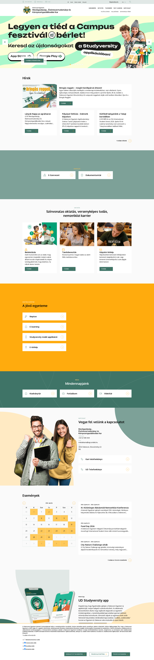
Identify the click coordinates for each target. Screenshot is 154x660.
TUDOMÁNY (108, 8)
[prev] (24, 503)
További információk (28, 637)
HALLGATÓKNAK (114, 11)
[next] (74, 503)
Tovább (63, 103)
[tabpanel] (77, 42)
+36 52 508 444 (28, 1)
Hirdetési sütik (30, 651)
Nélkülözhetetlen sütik (33, 641)
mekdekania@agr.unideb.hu (88, 442)
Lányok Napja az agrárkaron (38, 114)
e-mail (49, 1)
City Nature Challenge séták (94, 544)
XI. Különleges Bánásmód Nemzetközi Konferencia (105, 507)
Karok (71, 2)
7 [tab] (80, 64)
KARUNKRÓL (92, 8)
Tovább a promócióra (33, 60)
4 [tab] (75, 64)
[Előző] (5, 42)
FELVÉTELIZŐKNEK (105, 11)
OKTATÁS (100, 8)
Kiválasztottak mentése (74, 656)
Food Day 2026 (87, 526)
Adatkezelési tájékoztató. (111, 633)
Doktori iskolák (77, 2)
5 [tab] (77, 64)
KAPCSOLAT (127, 8)
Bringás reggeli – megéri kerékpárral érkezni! (80, 88)
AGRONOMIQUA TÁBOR (125, 11)
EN (125, 2)
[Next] (149, 42)
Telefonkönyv (40, 1)
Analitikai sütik (30, 647)
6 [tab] (79, 64)
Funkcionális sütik (31, 644)
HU (123, 2)
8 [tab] (82, 64)
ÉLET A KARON (118, 8)
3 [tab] (73, 64)
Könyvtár (84, 2)
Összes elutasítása (98, 656)
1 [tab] (70, 64)
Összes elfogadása (119, 656)
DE (68, 2)
